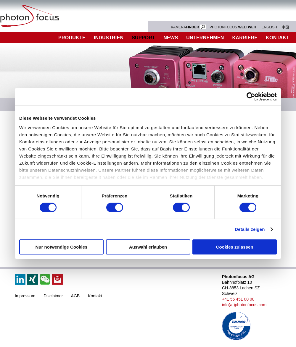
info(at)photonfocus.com (244, 304)
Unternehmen (205, 37)
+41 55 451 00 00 (238, 299)
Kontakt (95, 296)
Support (143, 37)
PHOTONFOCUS (233, 27)
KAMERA (188, 27)
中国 (285, 27)
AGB (75, 296)
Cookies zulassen (234, 246)
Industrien (108, 37)
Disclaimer (53, 296)
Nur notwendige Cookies (62, 246)
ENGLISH (269, 27)
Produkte (72, 37)
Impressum (25, 296)
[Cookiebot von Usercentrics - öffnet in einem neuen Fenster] (251, 96)
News (170, 37)
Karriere (245, 37)
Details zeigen (250, 229)
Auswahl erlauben (148, 246)
